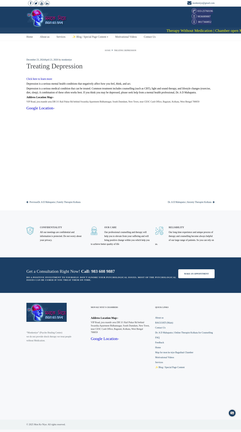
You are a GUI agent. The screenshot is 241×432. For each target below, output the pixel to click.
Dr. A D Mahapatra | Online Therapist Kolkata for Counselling (184, 332)
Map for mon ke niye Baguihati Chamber (174, 352)
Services (60, 36)
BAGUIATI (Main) (164, 322)
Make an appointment (196, 273)
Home (29, 36)
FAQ (157, 337)
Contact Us (150, 36)
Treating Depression (125, 50)
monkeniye (67, 59)
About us (45, 36)
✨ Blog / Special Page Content (89, 36)
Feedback (159, 342)
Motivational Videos (126, 36)
